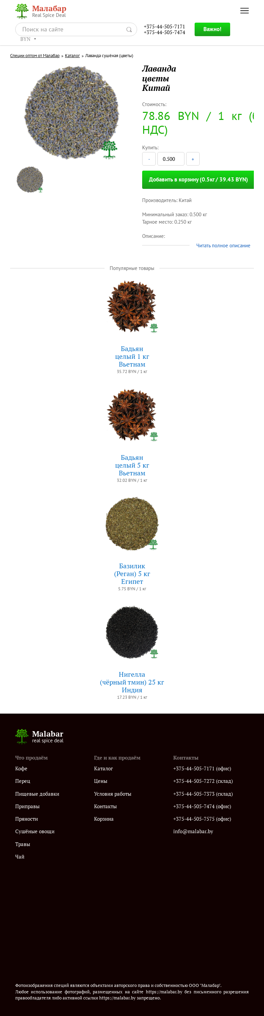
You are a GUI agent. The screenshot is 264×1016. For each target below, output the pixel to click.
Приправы (27, 806)
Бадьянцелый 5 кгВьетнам (132, 465)
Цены (100, 781)
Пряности (26, 819)
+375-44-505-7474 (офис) (202, 806)
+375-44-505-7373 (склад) (203, 794)
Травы (22, 844)
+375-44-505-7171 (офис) (202, 768)
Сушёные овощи (34, 831)
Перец (22, 781)
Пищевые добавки (37, 794)
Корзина (104, 819)
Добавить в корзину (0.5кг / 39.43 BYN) (198, 179)
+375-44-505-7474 (164, 32)
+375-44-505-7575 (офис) (202, 819)
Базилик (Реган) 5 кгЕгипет (132, 573)
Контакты (105, 806)
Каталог (72, 55)
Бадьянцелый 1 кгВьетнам (132, 356)
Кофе (21, 768)
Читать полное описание (223, 245)
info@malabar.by (193, 831)
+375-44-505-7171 (164, 26)
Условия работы (112, 794)
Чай (19, 857)
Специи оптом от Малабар (35, 55)
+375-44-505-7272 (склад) (203, 781)
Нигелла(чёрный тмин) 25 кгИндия (132, 682)
